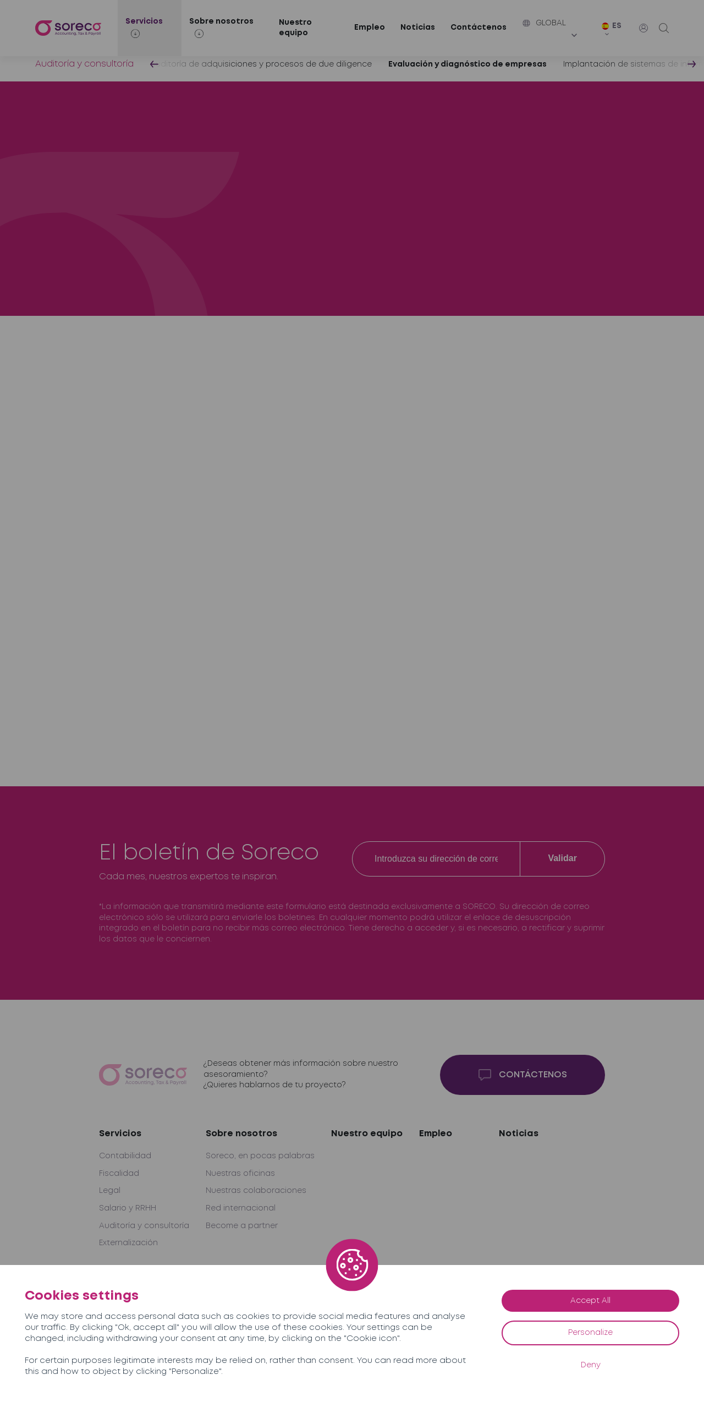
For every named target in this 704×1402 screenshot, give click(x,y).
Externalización (128, 1243)
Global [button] (544, 23)
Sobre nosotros (241, 1134)
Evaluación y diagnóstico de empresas (467, 64)
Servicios (120, 1134)
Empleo (369, 27)
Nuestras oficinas (240, 1173)
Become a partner (242, 1226)
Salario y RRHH (127, 1208)
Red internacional (241, 1208)
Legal (109, 1190)
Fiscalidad (119, 1173)
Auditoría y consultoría (84, 64)
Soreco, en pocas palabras (260, 1156)
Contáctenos (478, 27)
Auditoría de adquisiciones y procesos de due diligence (261, 64)
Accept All (590, 1300)
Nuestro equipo (295, 28)
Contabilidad (125, 1156)
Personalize (590, 1332)
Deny (591, 1365)
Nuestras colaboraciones (256, 1190)
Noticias (417, 27)
